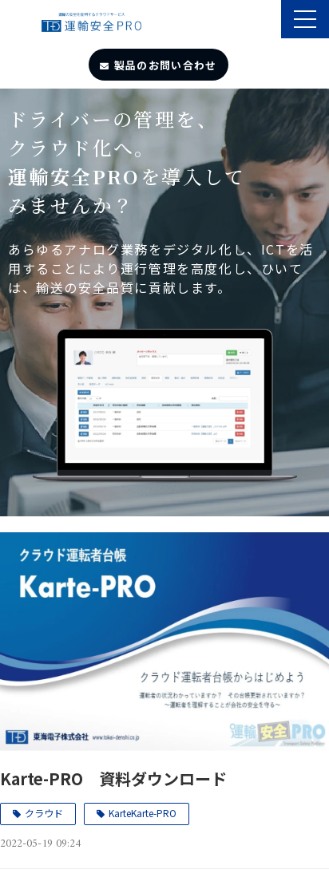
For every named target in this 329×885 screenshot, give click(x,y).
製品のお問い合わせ (165, 65)
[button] (305, 19)
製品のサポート (267, 21)
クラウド (44, 813)
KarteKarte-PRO (142, 813)
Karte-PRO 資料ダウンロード (113, 778)
